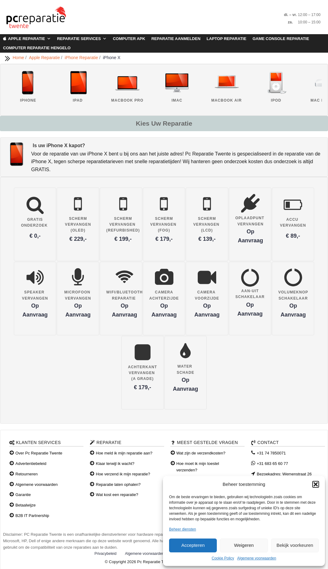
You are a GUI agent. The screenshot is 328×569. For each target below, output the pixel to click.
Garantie (23, 494)
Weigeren (244, 545)
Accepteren (193, 545)
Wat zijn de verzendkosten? (200, 453)
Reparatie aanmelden (175, 38)
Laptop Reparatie (226, 38)
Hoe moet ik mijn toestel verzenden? (197, 466)
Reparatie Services (82, 38)
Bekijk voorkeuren (295, 545)
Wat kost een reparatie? (117, 494)
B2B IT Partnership (32, 515)
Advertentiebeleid (30, 463)
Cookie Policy (223, 558)
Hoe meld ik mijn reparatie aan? (124, 453)
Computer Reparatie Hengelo (37, 48)
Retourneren (26, 474)
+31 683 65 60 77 (272, 463)
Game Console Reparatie (281, 38)
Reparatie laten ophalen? (118, 484)
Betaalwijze (25, 505)
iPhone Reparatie (82, 57)
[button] (316, 484)
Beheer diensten (182, 529)
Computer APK (129, 38)
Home (19, 57)
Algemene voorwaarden (256, 558)
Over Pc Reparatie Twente (38, 453)
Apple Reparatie (29, 38)
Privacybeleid (105, 553)
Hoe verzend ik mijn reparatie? (123, 474)
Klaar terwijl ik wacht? (115, 463)
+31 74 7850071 (271, 453)
